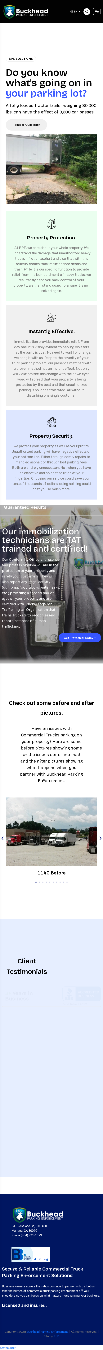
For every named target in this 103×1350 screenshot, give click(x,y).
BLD (57, 1336)
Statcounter (8, 1348)
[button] (2, 838)
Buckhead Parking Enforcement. (48, 1331)
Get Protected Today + (80, 638)
